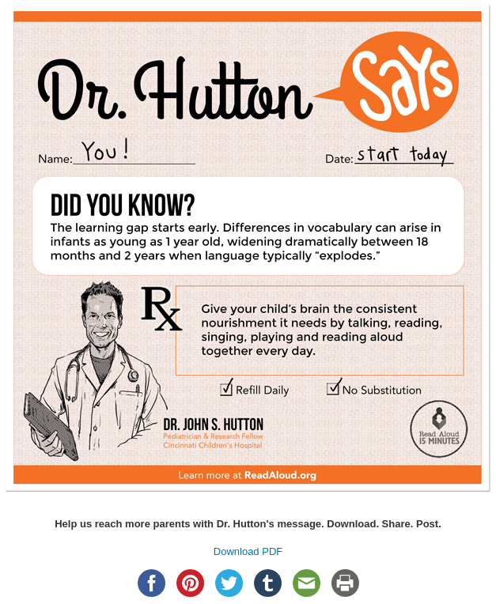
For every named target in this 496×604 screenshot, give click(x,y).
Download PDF (248, 551)
